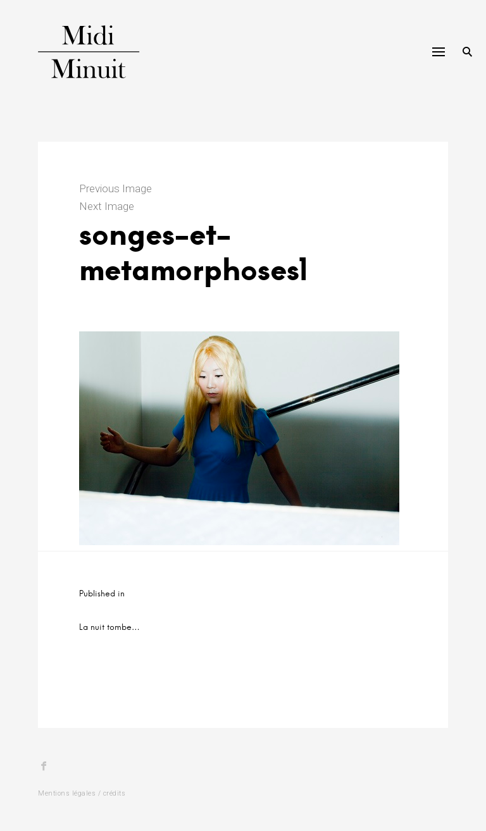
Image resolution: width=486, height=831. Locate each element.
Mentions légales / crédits (81, 793)
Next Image (106, 206)
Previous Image (115, 188)
